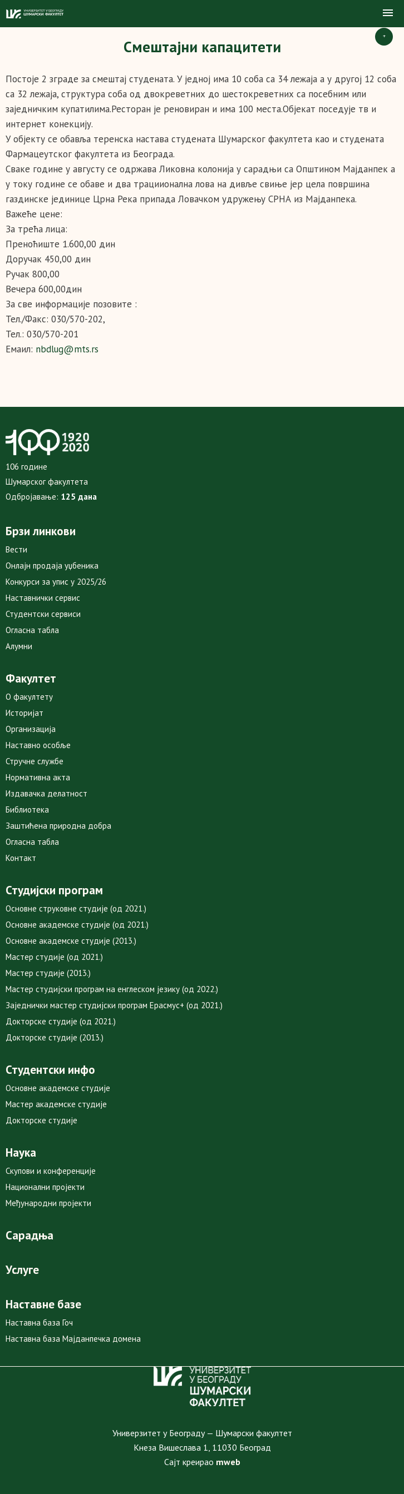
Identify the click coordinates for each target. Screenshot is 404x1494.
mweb (228, 1461)
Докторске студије (41, 1120)
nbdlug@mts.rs (67, 349)
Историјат (24, 713)
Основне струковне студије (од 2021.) (76, 908)
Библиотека (27, 809)
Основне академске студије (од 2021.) (77, 924)
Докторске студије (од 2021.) (61, 1021)
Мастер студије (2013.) (48, 973)
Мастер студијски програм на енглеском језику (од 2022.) (112, 989)
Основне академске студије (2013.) (71, 940)
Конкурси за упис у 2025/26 (56, 581)
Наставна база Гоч (39, 1322)
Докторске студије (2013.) (55, 1037)
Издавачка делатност (46, 793)
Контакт (21, 858)
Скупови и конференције (51, 1171)
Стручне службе (34, 761)
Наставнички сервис (43, 597)
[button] (387, 13)
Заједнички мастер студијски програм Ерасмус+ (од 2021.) (114, 1005)
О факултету (29, 696)
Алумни (19, 646)
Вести (16, 549)
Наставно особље (38, 745)
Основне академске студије (58, 1088)
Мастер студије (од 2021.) (54, 957)
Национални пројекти (45, 1187)
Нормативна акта (38, 777)
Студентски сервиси (43, 614)
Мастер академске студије (56, 1104)
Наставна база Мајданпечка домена (73, 1338)
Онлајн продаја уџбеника (52, 565)
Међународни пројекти (48, 1203)
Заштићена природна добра (58, 825)
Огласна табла (32, 630)
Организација (31, 729)
